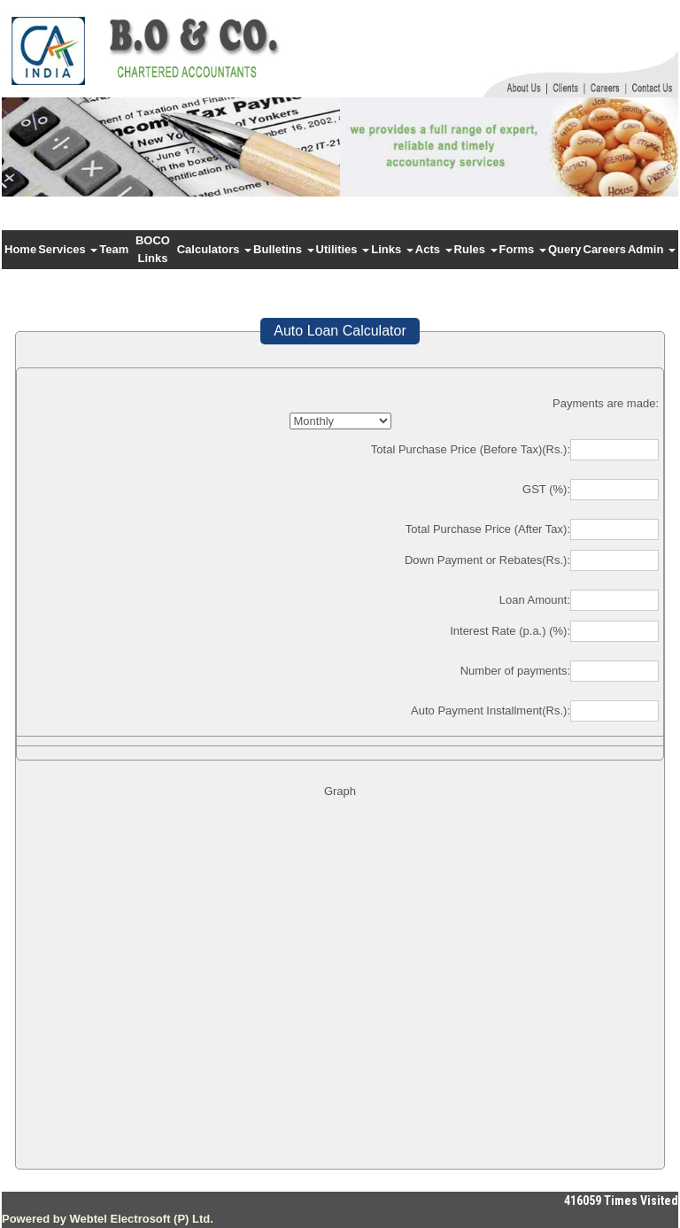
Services (67, 249)
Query (565, 249)
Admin (652, 249)
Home (20, 249)
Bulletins (283, 249)
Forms (522, 249)
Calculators (214, 249)
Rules (476, 249)
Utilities (343, 249)
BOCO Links (152, 249)
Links (392, 249)
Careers (604, 249)
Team (113, 249)
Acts (433, 249)
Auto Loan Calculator (340, 330)
